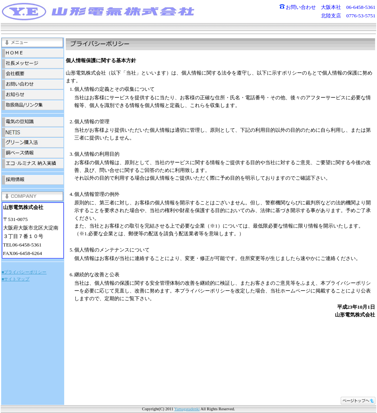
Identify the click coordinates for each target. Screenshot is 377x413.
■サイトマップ (15, 279)
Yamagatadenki (187, 409)
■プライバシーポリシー (24, 272)
